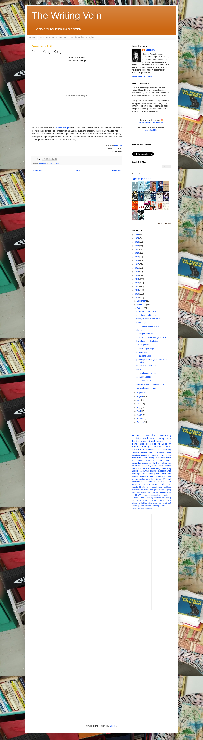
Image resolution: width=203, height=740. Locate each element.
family (162, 484)
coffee (149, 503)
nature (161, 455)
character (136, 452)
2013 (137, 279)
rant (169, 500)
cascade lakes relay (151, 468)
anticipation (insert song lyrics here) (151, 337)
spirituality (145, 490)
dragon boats (154, 460)
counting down (142, 345)
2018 (137, 260)
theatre (135, 441)
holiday (161, 482)
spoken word (144, 479)
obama (56, 163)
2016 (137, 268)
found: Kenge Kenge (145, 349)
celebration (136, 466)
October (140, 308)
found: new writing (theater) (147, 326)
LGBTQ (153, 500)
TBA (163, 479)
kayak (150, 466)
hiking (155, 503)
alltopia (134, 503)
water (168, 446)
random (135, 476)
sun (133, 495)
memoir (160, 441)
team (160, 487)
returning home (142, 352)
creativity (136, 438)
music (50, 163)
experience (147, 463)
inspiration (160, 452)
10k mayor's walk (143, 380)
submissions (151, 450)
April (139, 411)
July (139, 400)
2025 (137, 235)
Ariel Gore (118, 145)
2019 (137, 257)
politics (168, 455)
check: (139, 330)
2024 (137, 238)
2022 (137, 246)
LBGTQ (138, 495)
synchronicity (162, 503)
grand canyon (160, 474)
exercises (136, 455)
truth (151, 490)
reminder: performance (146, 311)
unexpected (136, 484)
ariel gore (145, 444)
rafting (169, 492)
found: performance (144, 334)
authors (135, 471)
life (157, 463)
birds (145, 503)
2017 (137, 264)
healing (153, 471)
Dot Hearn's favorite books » (160, 223)
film (153, 463)
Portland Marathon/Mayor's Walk (150, 384)
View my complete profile (142, 76)
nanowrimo (150, 435)
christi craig (162, 500)
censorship (136, 498)
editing (145, 446)
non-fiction (160, 476)
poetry (161, 438)
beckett (149, 508)
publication (136, 458)
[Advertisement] (166, 562)
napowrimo (144, 471)
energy (163, 492)
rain (161, 495)
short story (166, 468)
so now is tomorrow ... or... (147, 366)
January (140, 422)
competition (136, 463)
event (152, 476)
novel (168, 441)
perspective (155, 495)
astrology (167, 495)
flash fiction (156, 479)
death (143, 498)
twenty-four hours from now (147, 319)
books (168, 458)
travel (152, 441)
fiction (159, 450)
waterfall (144, 508)
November (141, 304)
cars (157, 492)
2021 (137, 249)
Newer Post (37, 171)
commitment (137, 482)
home (169, 474)
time (163, 458)
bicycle (140, 503)
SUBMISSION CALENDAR (53, 37)
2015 (137, 271)
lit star (142, 487)
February (141, 419)
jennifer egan (136, 508)
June (139, 404)
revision (161, 466)
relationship (136, 490)
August (140, 396)
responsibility (136, 500)
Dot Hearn (150, 50)
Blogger (113, 726)
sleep (134, 460)
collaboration (142, 460)
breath (168, 479)
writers (144, 452)
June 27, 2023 (151, 130)
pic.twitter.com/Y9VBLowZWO (151, 123)
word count (149, 438)
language (162, 490)
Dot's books (141, 179)
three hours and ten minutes (148, 315)
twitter (163, 506)
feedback (157, 498)
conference (150, 482)
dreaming (149, 498)
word (158, 458)
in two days (141, 323)
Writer (162, 460)
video (144, 458)
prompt (144, 441)
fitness (168, 460)
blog (148, 487)
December (141, 301)
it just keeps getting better (147, 341)
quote (169, 476)
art (170, 444)
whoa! (138, 369)
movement (146, 495)
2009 (137, 294)
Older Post (116, 171)
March (140, 415)
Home (32, 37)
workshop (167, 450)
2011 (137, 286)
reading (151, 458)
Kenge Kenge (62, 128)
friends (135, 444)
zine (150, 506)
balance (144, 455)
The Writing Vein (66, 15)
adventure (144, 476)
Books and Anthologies (82, 37)
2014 (137, 275)
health (144, 466)
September (142, 392)
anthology (156, 506)
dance (168, 452)
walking (157, 446)
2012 (137, 283)
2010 (137, 290)
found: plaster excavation (146, 373)
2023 (137, 242)
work (169, 438)
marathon (162, 471)
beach (151, 452)
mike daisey (166, 498)
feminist (168, 506)
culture (154, 484)
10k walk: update (143, 377)
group (156, 490)
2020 (137, 253)
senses (145, 500)
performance (138, 449)
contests (149, 474)
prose (153, 492)
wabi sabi (144, 506)
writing (136, 435)
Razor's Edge (159, 444)
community (43, 163)
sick (169, 482)
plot (155, 466)
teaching (163, 463)
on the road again (143, 356)
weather (135, 479)
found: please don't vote (146, 388)
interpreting (153, 455)
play (148, 492)
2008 (137, 297)
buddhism (167, 487)
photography (141, 492)
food (169, 463)
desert (154, 487)
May (139, 407)
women (147, 484)
